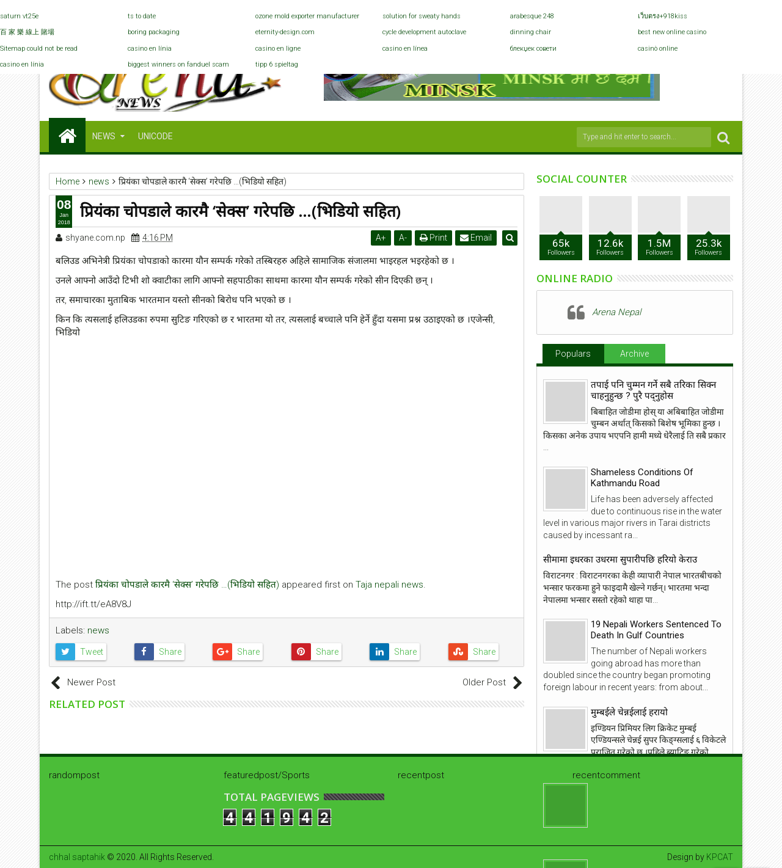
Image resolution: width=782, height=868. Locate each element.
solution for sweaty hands (421, 16)
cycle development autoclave (424, 32)
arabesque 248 (532, 16)
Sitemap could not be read (39, 49)
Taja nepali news (389, 584)
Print (434, 238)
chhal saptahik (77, 857)
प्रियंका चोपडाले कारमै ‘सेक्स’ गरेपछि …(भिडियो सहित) (187, 584)
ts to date (142, 16)
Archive (634, 354)
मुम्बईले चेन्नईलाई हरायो (629, 712)
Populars (573, 354)
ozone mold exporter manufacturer (307, 16)
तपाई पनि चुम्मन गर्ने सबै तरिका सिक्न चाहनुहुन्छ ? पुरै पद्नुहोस (653, 390)
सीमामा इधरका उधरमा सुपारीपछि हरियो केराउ (620, 559)
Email (477, 238)
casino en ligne (278, 49)
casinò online (658, 49)
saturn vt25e (19, 16)
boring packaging (154, 32)
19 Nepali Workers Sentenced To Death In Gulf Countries (656, 630)
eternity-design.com (285, 32)
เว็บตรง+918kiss (662, 16)
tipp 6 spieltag (276, 64)
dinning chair (530, 32)
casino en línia (150, 49)
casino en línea (405, 49)
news (98, 630)
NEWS (103, 136)
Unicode (155, 136)
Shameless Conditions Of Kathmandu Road (642, 478)
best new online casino (672, 32)
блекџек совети (533, 49)
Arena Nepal (616, 312)
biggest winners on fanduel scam (178, 64)
